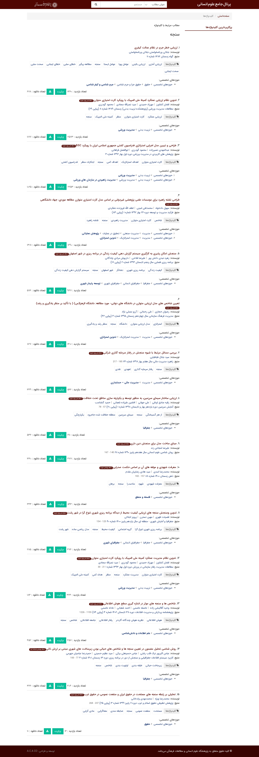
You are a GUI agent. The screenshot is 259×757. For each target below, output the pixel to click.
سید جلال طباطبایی (159, 357)
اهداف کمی (112, 162)
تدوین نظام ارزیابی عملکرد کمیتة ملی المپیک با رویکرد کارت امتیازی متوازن (127, 100)
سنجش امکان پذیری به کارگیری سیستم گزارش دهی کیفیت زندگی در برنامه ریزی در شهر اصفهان (115, 253)
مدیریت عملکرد (130, 575)
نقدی (118, 369)
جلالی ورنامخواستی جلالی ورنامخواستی (149, 52)
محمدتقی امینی (145, 208)
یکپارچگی (79, 415)
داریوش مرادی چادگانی (117, 258)
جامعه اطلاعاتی (88, 620)
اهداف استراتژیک (129, 162)
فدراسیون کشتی (69, 162)
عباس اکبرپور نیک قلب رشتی (154, 653)
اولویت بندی (121, 665)
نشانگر (120, 270)
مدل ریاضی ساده (80, 529)
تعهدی (127, 369)
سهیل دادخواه (162, 208)
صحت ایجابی (172, 71)
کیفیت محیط (108, 529)
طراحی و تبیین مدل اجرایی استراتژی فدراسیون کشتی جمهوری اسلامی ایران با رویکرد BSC (119, 145)
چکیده (60, 92)
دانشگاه (123, 324)
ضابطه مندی (116, 711)
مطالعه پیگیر (85, 64)
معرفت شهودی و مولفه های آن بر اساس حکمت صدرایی (137, 467)
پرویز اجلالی (130, 517)
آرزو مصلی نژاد (129, 312)
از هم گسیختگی (154, 415)
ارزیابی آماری (155, 64)
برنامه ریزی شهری (136, 270)
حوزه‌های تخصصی (163, 85)
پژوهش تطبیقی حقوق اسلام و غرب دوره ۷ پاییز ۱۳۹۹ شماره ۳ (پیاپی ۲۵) (136, 703)
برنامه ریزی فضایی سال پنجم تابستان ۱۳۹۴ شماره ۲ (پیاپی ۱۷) (142, 262)
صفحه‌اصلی (223, 16)
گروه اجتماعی (125, 529)
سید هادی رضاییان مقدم (138, 472)
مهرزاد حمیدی (146, 104)
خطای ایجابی (53, 64)
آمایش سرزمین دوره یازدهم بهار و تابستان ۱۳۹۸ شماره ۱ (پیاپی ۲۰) (139, 407)
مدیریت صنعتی (131, 233)
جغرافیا (146, 283)
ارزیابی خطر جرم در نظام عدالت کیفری (155, 48)
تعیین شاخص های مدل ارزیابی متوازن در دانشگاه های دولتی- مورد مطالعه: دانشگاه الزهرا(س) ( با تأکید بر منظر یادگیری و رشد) (108, 305)
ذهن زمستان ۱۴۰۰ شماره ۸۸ (159, 476)
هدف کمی (97, 575)
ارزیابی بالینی (138, 64)
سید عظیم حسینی (103, 653)
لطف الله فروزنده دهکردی (121, 208)
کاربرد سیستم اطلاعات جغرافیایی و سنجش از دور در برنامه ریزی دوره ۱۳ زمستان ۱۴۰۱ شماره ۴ (126, 658)
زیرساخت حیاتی (154, 665)
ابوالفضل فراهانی (120, 150)
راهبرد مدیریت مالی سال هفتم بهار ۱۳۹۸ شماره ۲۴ (148, 361)
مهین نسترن (146, 517)
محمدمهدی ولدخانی (141, 699)
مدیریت (146, 233)
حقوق (147, 85)
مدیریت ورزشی (127, 180)
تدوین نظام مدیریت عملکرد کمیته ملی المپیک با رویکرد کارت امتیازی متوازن (126, 558)
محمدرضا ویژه (162, 699)
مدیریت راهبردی (119, 220)
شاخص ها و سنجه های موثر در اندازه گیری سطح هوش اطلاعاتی (132, 603)
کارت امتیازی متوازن (134, 117)
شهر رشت (64, 529)
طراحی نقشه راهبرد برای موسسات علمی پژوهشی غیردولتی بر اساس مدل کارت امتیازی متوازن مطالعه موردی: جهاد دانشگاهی (110, 202)
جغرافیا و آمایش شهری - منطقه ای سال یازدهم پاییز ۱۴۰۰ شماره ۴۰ (140, 521)
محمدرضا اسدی (161, 472)
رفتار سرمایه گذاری (143, 369)
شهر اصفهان (107, 270)
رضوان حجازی (162, 312)
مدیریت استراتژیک (129, 238)
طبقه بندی (137, 665)
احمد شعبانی (123, 608)
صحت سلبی (37, 64)
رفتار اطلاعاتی (106, 620)
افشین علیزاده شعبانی (124, 402)
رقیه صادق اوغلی (160, 402)
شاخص (158, 220)
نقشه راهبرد (93, 220)
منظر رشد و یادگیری (97, 324)
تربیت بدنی (144, 130)
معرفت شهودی (154, 484)
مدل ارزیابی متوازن (140, 324)
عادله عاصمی (107, 608)
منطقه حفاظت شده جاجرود (101, 415)
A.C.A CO (32, 751)
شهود (141, 484)
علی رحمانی (146, 312)
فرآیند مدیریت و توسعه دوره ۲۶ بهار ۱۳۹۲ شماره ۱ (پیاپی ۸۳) (142, 212)
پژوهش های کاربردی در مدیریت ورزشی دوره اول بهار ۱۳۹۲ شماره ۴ (139, 154)
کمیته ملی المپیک (104, 117)
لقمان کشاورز (162, 104)
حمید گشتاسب (102, 402)
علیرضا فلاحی (138, 258)
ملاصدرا (131, 484)
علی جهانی (143, 402)
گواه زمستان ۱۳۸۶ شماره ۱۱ (160, 56)
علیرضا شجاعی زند (160, 448)
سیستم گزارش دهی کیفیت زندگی (71, 270)
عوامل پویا (124, 64)
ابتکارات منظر (87, 162)
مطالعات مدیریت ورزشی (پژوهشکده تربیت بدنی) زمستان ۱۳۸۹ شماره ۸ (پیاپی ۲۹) (130, 109)
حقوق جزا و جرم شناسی (129, 85)
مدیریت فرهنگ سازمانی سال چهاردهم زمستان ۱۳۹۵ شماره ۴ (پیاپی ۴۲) (137, 316)
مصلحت (157, 711)
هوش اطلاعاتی (154, 620)
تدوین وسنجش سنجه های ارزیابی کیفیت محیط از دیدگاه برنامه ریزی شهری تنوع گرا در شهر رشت (114, 513)
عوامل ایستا (109, 64)
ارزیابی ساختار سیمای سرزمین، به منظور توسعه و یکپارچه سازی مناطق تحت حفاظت (122, 398)
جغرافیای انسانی (131, 283)
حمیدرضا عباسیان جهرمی (78, 653)
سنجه (97, 64)
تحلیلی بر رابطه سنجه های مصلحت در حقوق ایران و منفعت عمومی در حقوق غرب (122, 694)
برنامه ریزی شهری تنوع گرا (148, 529)
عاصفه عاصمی (140, 608)
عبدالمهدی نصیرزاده (159, 150)
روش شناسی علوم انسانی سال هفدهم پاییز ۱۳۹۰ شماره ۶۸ (144, 452)
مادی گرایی (88, 711)
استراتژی (157, 324)
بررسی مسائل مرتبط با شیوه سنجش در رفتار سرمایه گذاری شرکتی (132, 353)
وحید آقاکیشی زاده (159, 608)
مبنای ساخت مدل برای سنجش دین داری (146, 443)
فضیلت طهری (162, 517)
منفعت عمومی (143, 711)
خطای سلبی (69, 64)
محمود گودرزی (105, 104)
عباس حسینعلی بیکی (126, 653)
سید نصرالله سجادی (126, 104)
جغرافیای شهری (112, 283)
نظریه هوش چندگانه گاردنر (130, 620)
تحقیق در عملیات (111, 233)
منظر (118, 117)
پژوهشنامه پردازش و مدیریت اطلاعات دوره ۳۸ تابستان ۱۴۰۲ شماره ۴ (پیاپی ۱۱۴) (132, 612)
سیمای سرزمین (126, 415)
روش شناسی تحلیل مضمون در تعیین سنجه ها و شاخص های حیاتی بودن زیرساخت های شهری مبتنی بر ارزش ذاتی (102, 649)
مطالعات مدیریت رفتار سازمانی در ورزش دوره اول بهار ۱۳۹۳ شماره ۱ (139, 567)
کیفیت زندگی (155, 270)
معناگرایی (102, 711)
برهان (112, 484)
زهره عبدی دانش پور (158, 258)
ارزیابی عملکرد (155, 117)
